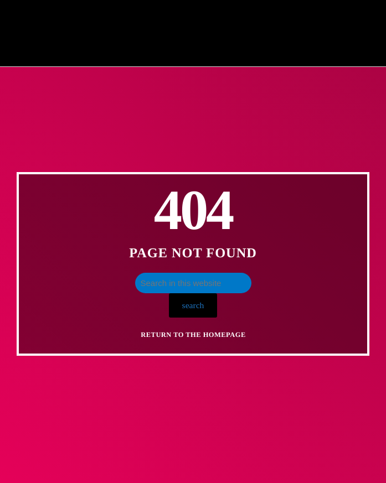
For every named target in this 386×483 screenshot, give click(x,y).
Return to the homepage (193, 335)
